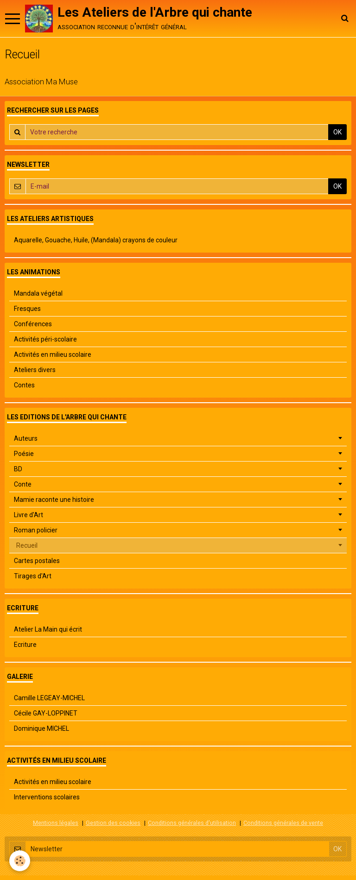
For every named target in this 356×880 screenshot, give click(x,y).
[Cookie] (19, 860)
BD (18, 469)
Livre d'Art (28, 515)
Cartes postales (37, 560)
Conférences (33, 324)
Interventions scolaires (47, 797)
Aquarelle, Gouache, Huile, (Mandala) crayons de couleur (96, 240)
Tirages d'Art (32, 576)
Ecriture (25, 644)
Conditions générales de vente (283, 822)
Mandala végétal (38, 293)
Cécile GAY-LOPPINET (45, 713)
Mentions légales (55, 822)
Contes (24, 385)
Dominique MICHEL (41, 728)
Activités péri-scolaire (45, 339)
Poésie (24, 453)
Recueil (27, 545)
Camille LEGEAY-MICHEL (49, 698)
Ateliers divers (35, 370)
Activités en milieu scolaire (52, 354)
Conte (23, 484)
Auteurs (26, 438)
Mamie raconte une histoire (54, 499)
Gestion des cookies (113, 822)
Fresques (27, 308)
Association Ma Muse (41, 81)
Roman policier (35, 530)
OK (337, 132)
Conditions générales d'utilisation (192, 822)
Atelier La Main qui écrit (48, 629)
